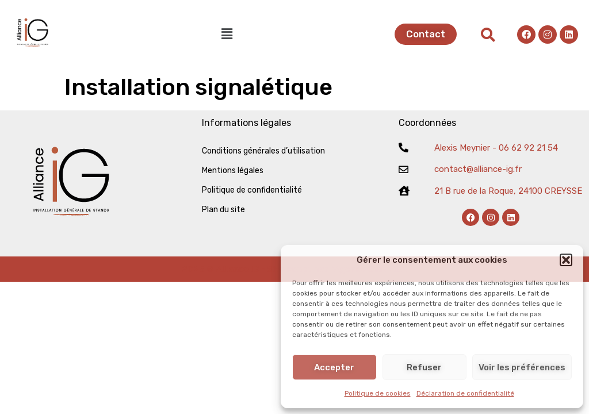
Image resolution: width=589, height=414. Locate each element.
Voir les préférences (522, 367)
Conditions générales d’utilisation (263, 151)
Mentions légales (232, 170)
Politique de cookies (378, 393)
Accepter (334, 367)
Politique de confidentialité (252, 190)
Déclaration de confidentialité (465, 393)
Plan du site (223, 209)
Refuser (424, 367)
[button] (566, 260)
